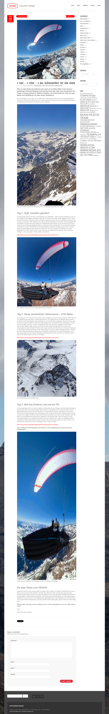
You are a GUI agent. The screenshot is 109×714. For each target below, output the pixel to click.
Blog (72, 5)
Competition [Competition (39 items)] (87, 95)
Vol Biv (82, 61)
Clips (81, 26)
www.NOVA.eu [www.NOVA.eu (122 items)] (90, 150)
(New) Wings (37, 85)
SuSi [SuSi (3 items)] (97, 132)
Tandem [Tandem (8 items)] (83, 135)
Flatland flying (84, 33)
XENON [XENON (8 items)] (96, 155)
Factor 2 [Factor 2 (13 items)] (93, 98)
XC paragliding (58, 85)
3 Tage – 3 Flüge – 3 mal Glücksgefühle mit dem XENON (46, 83)
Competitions (84, 28)
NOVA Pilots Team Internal (87, 40)
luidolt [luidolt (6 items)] (92, 104)
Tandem (82, 49)
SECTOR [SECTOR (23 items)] (84, 128)
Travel (82, 57)
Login (98, 5)
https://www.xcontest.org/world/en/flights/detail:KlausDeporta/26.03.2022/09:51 (37, 424)
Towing (82, 52)
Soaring (82, 47)
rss (42, 696)
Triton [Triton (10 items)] (90, 141)
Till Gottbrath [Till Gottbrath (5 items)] (91, 138)
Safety (82, 45)
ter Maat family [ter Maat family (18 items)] (88, 137)
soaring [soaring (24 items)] (84, 130)
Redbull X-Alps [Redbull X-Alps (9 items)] (95, 126)
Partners (85, 5)
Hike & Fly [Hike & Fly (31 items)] (85, 102)
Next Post (70, 16)
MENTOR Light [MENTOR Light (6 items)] (85, 112)
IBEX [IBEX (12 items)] (93, 102)
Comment (14, 640)
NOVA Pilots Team (47, 85)
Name (13, 662)
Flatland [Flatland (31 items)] (85, 100)
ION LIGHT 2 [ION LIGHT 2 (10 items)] (84, 104)
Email (13, 668)
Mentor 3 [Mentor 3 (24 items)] (85, 108)
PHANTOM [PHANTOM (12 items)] (84, 126)
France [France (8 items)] (94, 100)
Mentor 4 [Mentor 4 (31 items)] (85, 110)
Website (13, 674)
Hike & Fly (83, 35)
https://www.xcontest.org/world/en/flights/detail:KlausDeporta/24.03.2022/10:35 (37, 235)
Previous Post (21, 16)
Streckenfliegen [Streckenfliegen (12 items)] (88, 132)
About (78, 5)
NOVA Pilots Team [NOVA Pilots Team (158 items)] (89, 116)
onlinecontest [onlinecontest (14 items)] (87, 120)
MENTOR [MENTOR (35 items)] (84, 106)
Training (82, 54)
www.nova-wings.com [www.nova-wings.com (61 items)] (87, 146)
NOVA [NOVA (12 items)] (93, 112)
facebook (38, 696)
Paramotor (83, 42)
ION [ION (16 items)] (97, 102)
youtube (34, 696)
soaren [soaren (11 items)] (92, 128)
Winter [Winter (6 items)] (84, 143)
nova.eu (93, 5)
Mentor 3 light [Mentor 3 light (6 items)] (96, 108)
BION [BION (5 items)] (81, 93)
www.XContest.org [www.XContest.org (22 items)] (90, 152)
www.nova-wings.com (15, 711)
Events (82, 30)
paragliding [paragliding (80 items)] (88, 124)
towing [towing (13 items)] (83, 141)
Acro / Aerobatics (85, 21)
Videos (82, 59)
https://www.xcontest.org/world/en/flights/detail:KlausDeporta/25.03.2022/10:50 (37, 337)
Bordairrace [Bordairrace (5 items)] (88, 93)
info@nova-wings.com (27, 711)
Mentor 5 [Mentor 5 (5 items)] (94, 110)
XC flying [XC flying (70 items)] (86, 155)
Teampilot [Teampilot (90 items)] (94, 134)
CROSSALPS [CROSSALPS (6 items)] (84, 98)
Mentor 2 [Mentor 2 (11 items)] (94, 106)
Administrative (84, 23)
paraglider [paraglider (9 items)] (85, 122)
